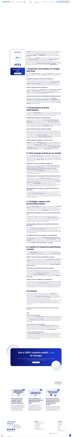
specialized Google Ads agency (45, 61)
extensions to (49, 264)
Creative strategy (37, 425)
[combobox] (3, 436)
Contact (52, 1)
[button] (70, 435)
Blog (48, 1)
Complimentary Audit (63, 1)
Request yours (18, 73)
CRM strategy (36, 426)
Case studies (60, 422)
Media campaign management (39, 422)
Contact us (58, 383)
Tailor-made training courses (38, 429)
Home (13, 1)
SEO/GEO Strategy (37, 424)
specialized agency (46, 102)
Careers (44, 1)
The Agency (60, 424)
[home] (6, 2)
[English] (3, 436)
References (60, 425)
